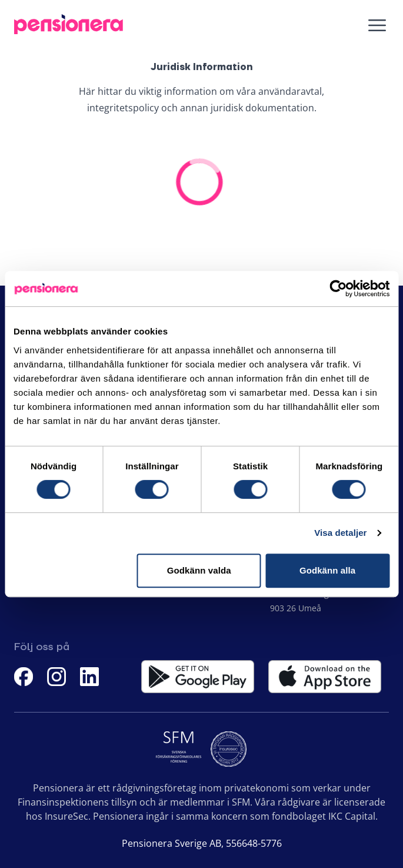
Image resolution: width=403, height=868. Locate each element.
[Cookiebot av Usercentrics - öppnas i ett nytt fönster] (338, 288)
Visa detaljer (340, 533)
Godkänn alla (327, 570)
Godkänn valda (199, 570)
